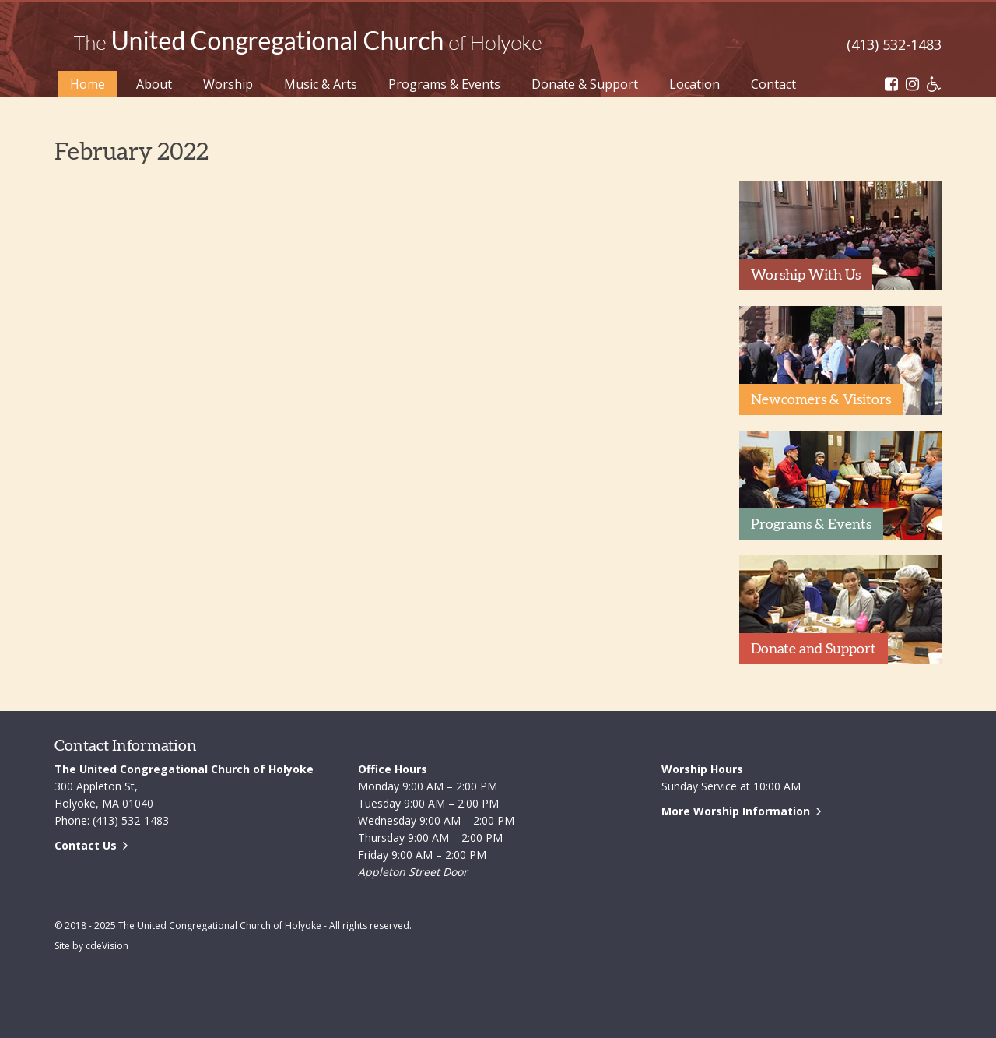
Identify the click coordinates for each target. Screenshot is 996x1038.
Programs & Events (444, 84)
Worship (228, 84)
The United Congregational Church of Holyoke (307, 42)
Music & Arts (320, 84)
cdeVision (107, 945)
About (154, 84)
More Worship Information (735, 811)
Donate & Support (584, 84)
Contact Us (85, 845)
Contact (773, 84)
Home (87, 84)
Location (694, 84)
